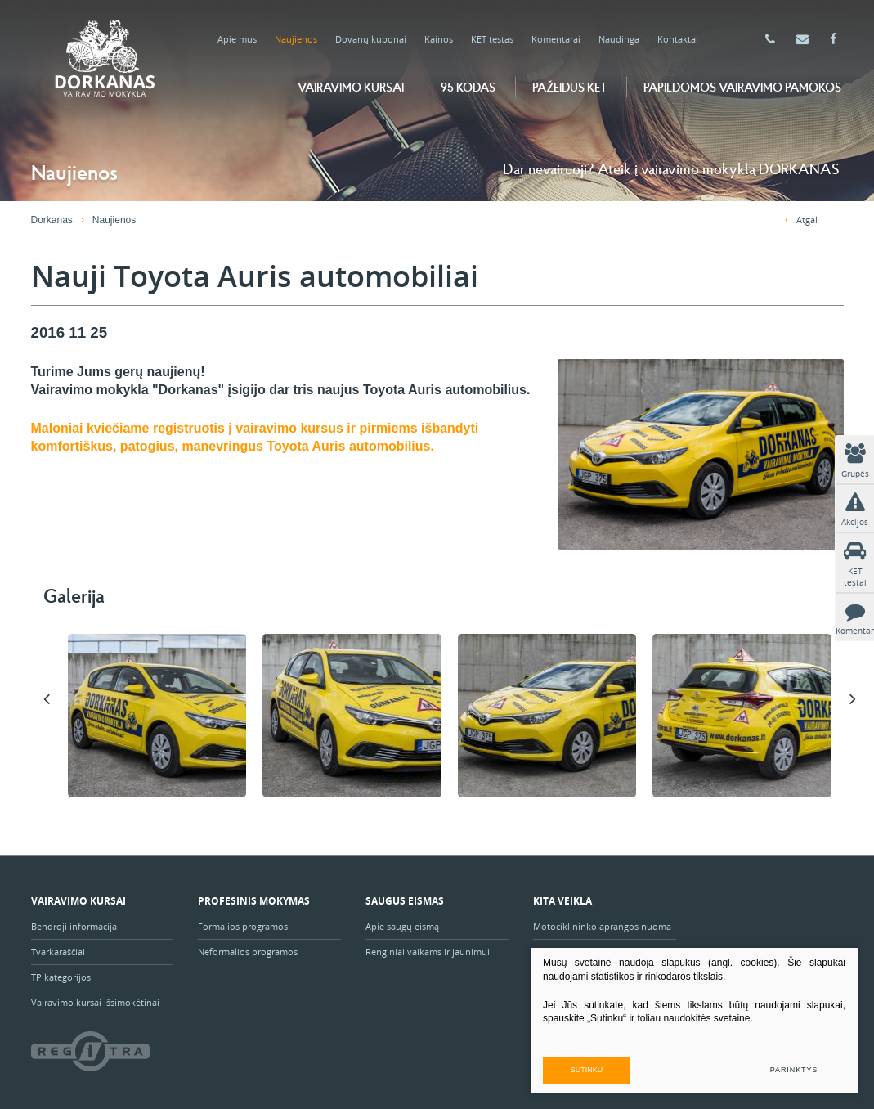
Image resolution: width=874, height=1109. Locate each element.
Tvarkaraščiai (58, 951)
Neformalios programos (248, 951)
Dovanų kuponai (370, 39)
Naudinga (618, 39)
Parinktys (794, 1070)
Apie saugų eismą (403, 926)
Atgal (801, 219)
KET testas (492, 39)
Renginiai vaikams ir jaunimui (427, 951)
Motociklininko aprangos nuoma (602, 926)
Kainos (438, 39)
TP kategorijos (61, 977)
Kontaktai (677, 39)
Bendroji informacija (74, 926)
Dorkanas (52, 220)
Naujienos (296, 39)
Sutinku (587, 1070)
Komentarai (555, 39)
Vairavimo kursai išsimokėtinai (95, 1002)
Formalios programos (243, 926)
